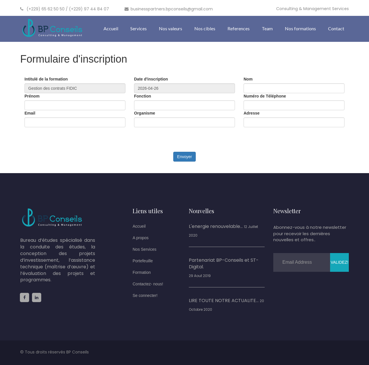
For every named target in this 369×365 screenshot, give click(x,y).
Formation (142, 272)
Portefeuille (143, 261)
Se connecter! (145, 295)
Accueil (110, 28)
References (238, 28)
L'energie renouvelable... (216, 226)
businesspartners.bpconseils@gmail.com (169, 9)
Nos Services (144, 249)
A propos (140, 237)
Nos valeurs (170, 28)
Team (267, 28)
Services (138, 28)
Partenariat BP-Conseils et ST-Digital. (224, 263)
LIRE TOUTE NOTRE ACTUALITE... (224, 300)
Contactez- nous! (148, 284)
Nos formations (300, 28)
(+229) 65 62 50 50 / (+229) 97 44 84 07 (64, 9)
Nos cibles (204, 28)
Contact (336, 28)
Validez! (339, 262)
